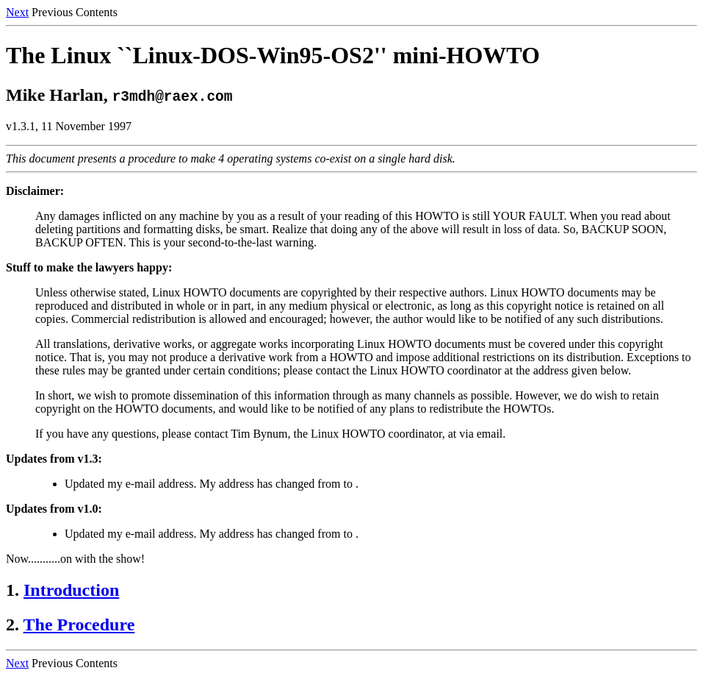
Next (17, 12)
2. (12, 624)
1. (12, 589)
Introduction (71, 589)
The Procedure (79, 624)
